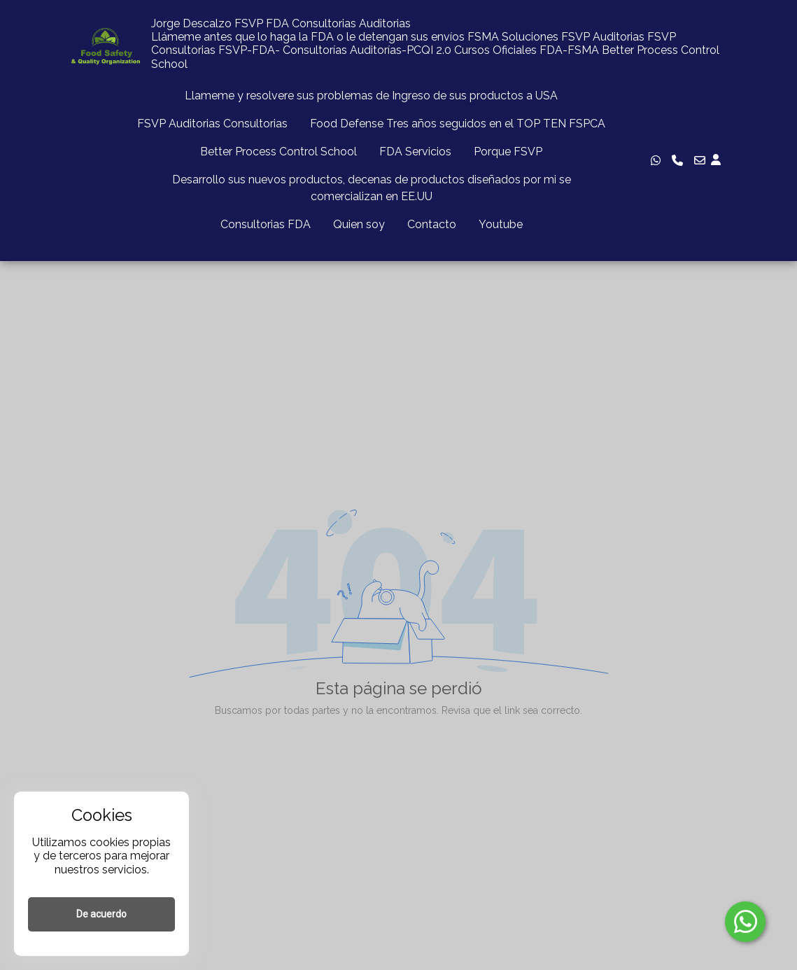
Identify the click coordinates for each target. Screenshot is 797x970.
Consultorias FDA (265, 224)
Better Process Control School (278, 151)
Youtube (501, 224)
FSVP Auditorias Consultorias (212, 123)
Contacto (431, 224)
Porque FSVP (508, 151)
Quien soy (359, 224)
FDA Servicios (415, 151)
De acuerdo (101, 914)
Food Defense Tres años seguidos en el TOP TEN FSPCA (457, 123)
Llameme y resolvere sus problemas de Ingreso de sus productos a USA (371, 95)
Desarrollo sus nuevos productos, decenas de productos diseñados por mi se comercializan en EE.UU (371, 188)
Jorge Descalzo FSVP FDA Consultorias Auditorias (281, 23)
